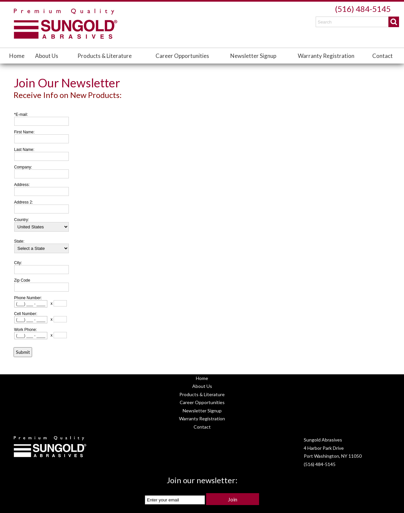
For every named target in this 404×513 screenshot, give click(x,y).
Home (16, 55)
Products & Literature (104, 55)
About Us (46, 55)
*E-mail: (21, 114)
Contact (382, 55)
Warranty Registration (326, 55)
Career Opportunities (182, 55)
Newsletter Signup (253, 55)
